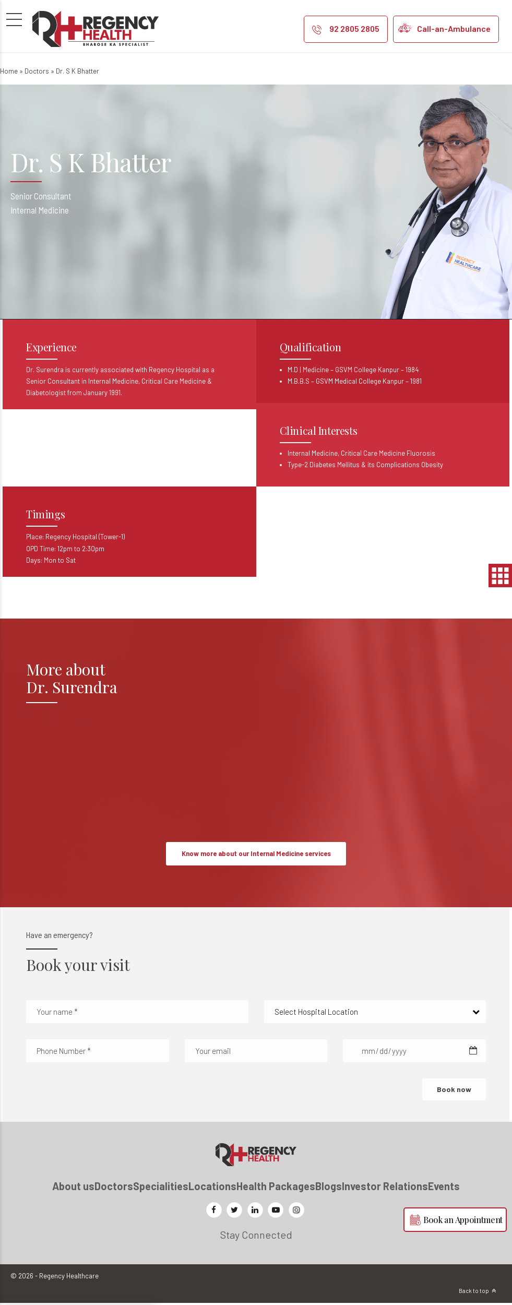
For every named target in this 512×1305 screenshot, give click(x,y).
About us (73, 1188)
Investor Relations (385, 1188)
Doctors (37, 71)
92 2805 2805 (354, 28)
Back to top (474, 1292)
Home (9, 71)
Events (444, 1188)
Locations (212, 1188)
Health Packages (275, 1188)
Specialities (160, 1188)
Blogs (328, 1188)
